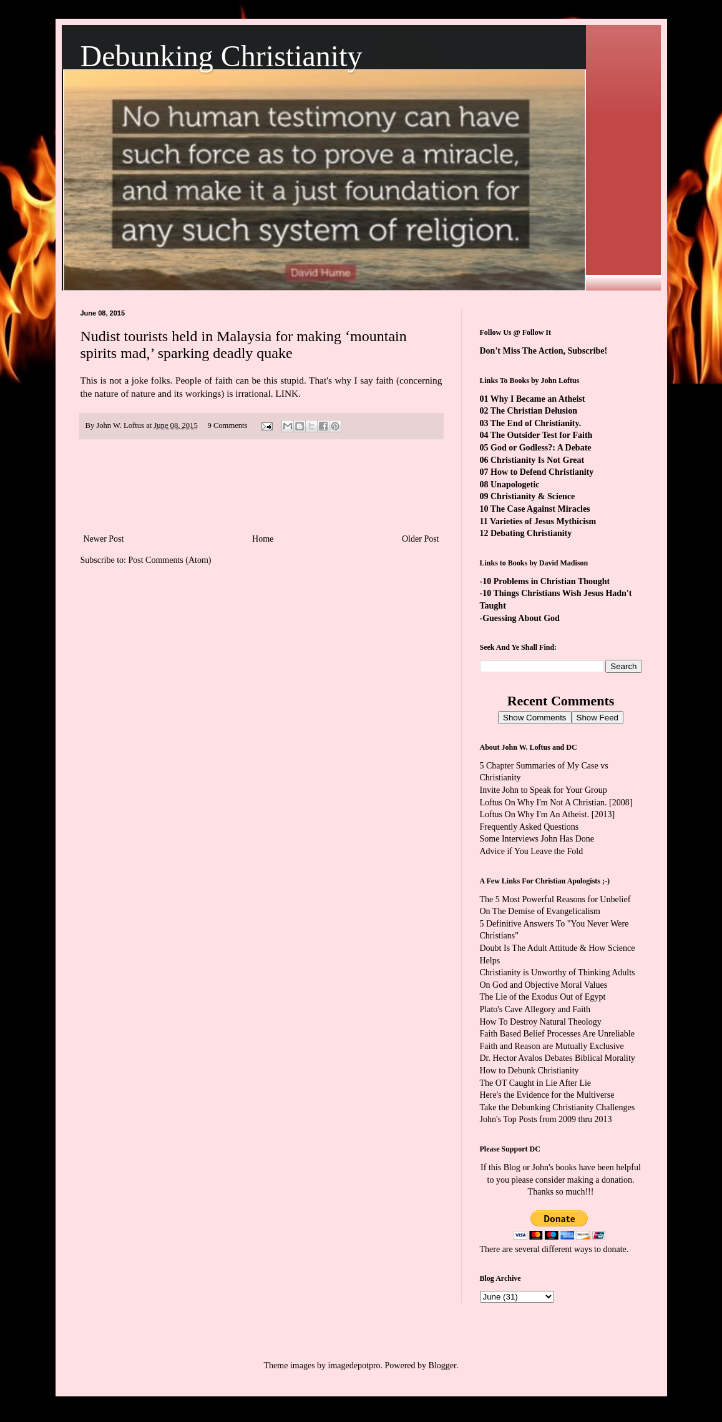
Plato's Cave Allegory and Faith (535, 1009)
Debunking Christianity (221, 55)
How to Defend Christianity (541, 472)
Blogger (442, 1365)
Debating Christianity (531, 533)
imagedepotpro (354, 1365)
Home (262, 539)
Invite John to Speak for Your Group (543, 790)
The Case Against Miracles (540, 509)
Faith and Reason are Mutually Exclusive (552, 1046)
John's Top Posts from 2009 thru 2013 (546, 1119)
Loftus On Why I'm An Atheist (533, 814)
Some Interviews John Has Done (537, 838)
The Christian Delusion (533, 410)
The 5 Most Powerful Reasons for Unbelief (555, 899)
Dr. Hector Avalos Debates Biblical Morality (557, 1058)
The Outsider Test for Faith (541, 435)
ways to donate (600, 1249)
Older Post (420, 539)
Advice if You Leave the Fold (531, 851)
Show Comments (534, 717)
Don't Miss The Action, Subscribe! (544, 351)
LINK (286, 393)
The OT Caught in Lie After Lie (536, 1083)
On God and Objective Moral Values (544, 985)
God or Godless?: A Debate (541, 447)
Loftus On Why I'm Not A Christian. (543, 802)
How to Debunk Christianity (529, 1070)
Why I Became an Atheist (537, 399)
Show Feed (597, 717)
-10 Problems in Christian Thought (545, 581)
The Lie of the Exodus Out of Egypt (543, 997)
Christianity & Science (532, 496)
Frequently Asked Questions (529, 827)
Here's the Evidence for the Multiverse (547, 1095)
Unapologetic (515, 484)
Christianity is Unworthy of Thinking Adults (557, 972)
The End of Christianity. (535, 423)
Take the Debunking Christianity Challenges (557, 1107)
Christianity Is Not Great (537, 460)
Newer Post (104, 539)
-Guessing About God (520, 618)
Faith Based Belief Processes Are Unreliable (557, 1033)
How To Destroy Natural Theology (541, 1022)
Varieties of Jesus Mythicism (543, 521)
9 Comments (227, 425)
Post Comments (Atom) (170, 560)
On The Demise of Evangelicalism (540, 911)
